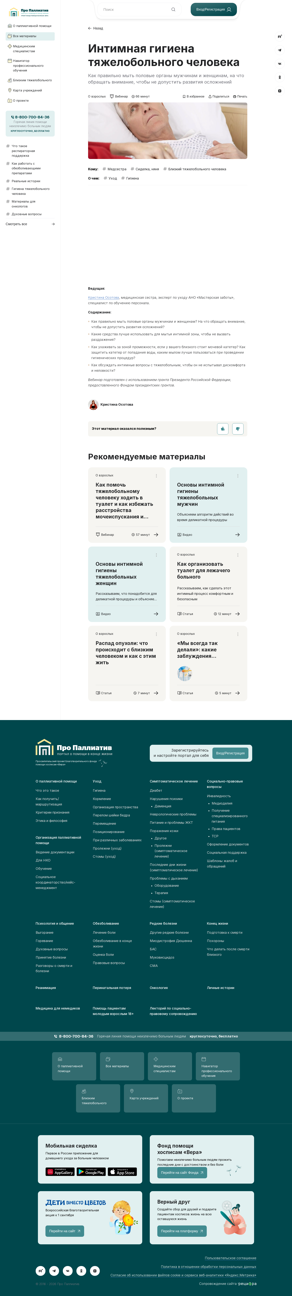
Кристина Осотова (103, 297)
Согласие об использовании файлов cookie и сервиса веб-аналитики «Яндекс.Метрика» (183, 1275)
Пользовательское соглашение (230, 1258)
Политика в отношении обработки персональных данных (208, 1267)
